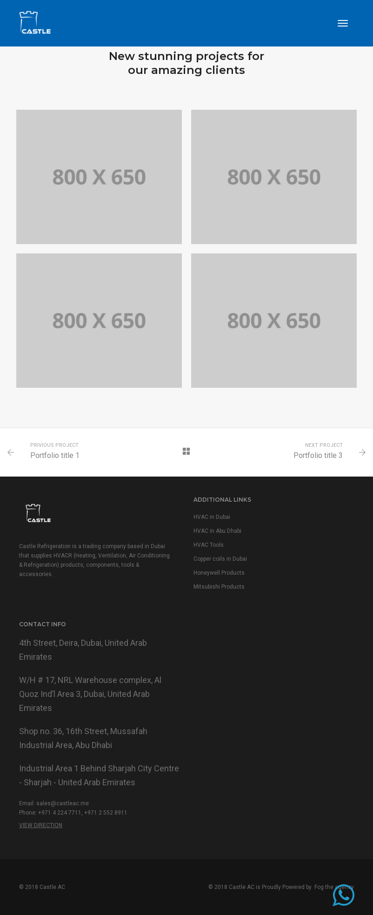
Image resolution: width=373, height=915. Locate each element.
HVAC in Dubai (211, 517)
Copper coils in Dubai (220, 559)
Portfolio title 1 (55, 455)
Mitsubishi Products (219, 586)
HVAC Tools (208, 545)
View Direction (40, 825)
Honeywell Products (219, 573)
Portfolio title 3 (318, 455)
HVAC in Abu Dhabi (217, 531)
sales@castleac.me (62, 803)
